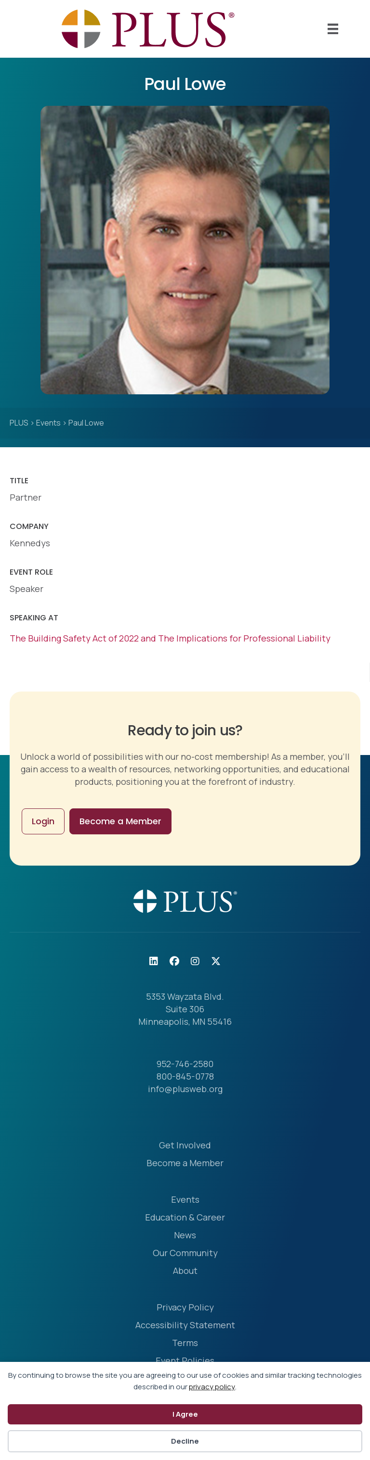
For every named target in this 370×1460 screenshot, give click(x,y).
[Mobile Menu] (333, 29)
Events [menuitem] (185, 1200)
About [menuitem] (185, 1271)
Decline (185, 1441)
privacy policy (212, 1387)
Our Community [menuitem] (185, 1253)
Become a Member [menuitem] (185, 1163)
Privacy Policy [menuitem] (185, 1308)
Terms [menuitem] (185, 1343)
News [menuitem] (185, 1236)
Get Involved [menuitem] (185, 1146)
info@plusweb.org (185, 1089)
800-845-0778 (185, 1076)
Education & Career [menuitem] (185, 1218)
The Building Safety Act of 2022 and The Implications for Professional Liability (170, 638)
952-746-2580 (185, 1064)
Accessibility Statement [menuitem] (185, 1326)
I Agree (185, 1414)
